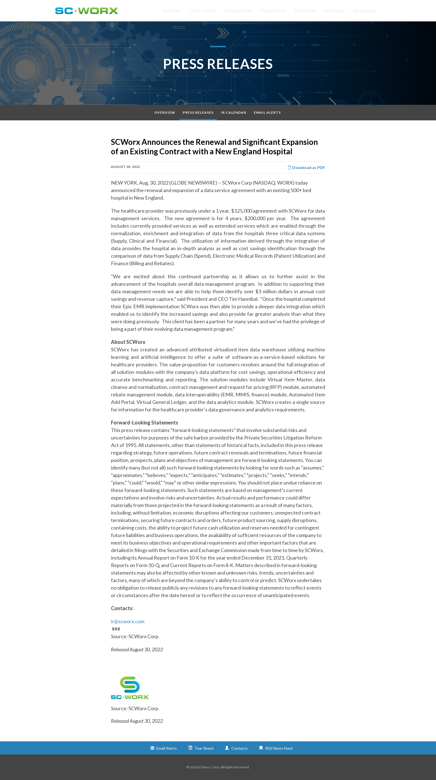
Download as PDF (306, 167)
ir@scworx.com (127, 621)
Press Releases (198, 112)
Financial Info (273, 10)
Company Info (238, 10)
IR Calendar (233, 112)
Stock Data (305, 10)
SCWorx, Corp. (209, 767)
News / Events (203, 10)
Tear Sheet (204, 748)
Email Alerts (267, 112)
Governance (364, 10)
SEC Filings (334, 10)
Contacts (239, 748)
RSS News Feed (279, 748)
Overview (171, 10)
